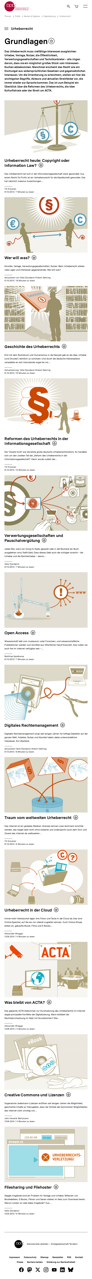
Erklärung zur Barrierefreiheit (61, 1262)
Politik (17, 16)
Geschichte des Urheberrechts (32, 346)
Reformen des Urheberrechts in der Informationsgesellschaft (36, 441)
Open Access (16, 632)
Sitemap (44, 1257)
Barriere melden (35, 1262)
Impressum (14, 1257)
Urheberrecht (65, 16)
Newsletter (57, 1257)
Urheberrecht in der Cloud (28, 910)
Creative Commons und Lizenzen (34, 1095)
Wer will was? (17, 257)
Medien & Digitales (32, 16)
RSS (69, 1257)
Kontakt (79, 1257)
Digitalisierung (50, 16)
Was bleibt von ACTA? (24, 1002)
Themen (7, 16)
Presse (20, 1262)
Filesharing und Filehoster (28, 1187)
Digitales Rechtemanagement (31, 725)
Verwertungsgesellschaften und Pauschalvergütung (33, 538)
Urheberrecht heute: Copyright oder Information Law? (36, 163)
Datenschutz (30, 1257)
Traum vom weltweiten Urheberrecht (37, 817)
